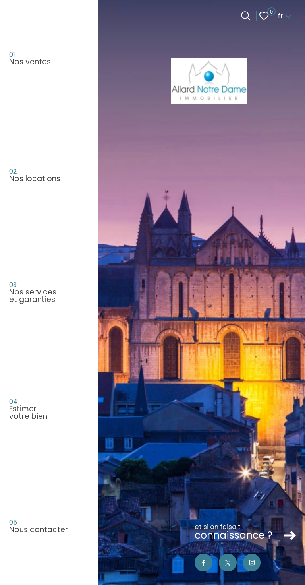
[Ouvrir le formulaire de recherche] (246, 16)
